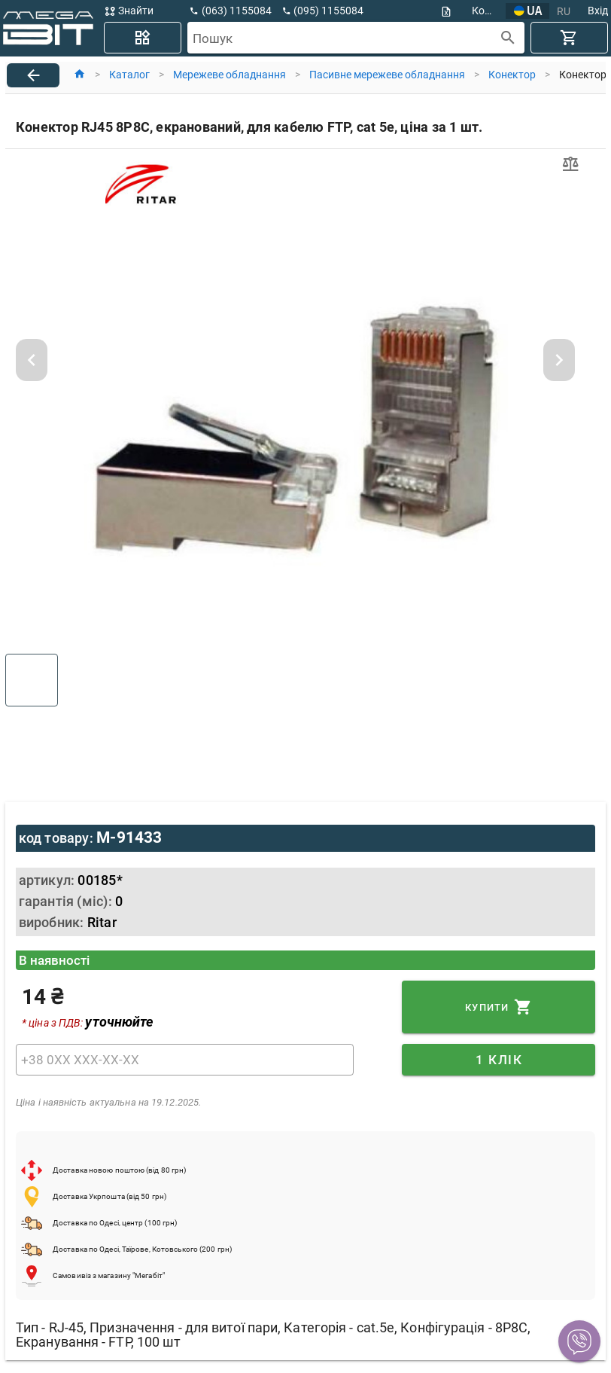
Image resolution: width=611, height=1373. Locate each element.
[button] (579, 1341)
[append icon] (508, 38)
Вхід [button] (598, 11)
